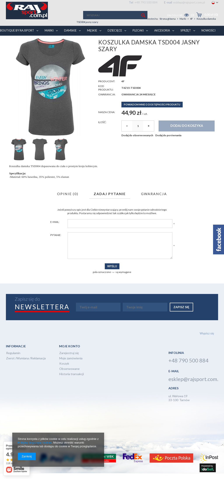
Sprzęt (191, 29)
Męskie (98, 29)
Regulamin (13, 359)
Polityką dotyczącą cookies (35, 442)
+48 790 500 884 (146, 2)
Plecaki (144, 29)
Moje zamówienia (70, 364)
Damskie (76, 29)
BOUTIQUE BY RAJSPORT (23, 29)
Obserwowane (69, 374)
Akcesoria (168, 29)
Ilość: (102, 127)
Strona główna (26, 37)
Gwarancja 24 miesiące (138, 100)
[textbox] (115, 15)
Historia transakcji (71, 380)
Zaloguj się (175, 15)
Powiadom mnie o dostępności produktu (152, 110)
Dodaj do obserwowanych (137, 141)
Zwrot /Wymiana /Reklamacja (26, 364)
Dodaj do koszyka (186, 131)
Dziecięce (121, 29)
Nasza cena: (106, 118)
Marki (55, 29)
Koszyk (64, 369)
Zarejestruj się (69, 359)
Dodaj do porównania (168, 141)
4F (50, 37)
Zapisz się (181, 313)
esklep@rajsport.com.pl (189, 2)
